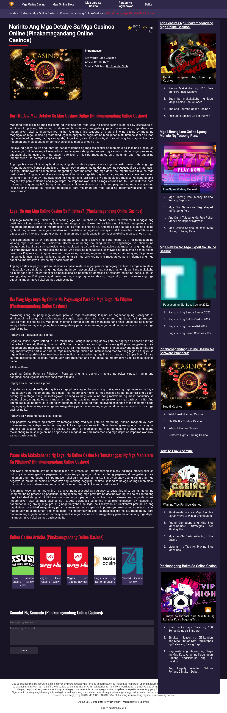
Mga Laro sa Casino (93, 4)
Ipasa (24, 650)
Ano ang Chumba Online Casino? (189, 109)
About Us (83, 701)
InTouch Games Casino (183, 428)
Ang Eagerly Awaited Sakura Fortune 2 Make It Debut (190, 670)
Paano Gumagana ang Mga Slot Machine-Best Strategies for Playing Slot (190, 526)
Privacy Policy (113, 701)
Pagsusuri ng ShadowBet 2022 (187, 326)
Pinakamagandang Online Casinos (81, 13)
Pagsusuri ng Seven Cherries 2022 (189, 333)
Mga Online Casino (33, 4)
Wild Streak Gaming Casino (185, 414)
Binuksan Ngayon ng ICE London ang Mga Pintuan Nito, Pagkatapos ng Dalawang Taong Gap (190, 641)
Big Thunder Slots (117, 66)
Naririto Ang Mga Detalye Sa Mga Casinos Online (137, 13)
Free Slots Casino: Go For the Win (189, 116)
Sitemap (144, 701)
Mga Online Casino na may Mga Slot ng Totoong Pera (190, 229)
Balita (148, 4)
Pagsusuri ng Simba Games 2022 (189, 312)
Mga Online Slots (63, 4)
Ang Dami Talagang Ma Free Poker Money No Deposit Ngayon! (190, 219)
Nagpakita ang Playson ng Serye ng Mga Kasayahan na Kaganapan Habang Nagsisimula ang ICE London (190, 656)
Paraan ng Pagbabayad (125, 4)
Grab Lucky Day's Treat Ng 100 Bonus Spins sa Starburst (190, 629)
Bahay (25, 13)
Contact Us (97, 701)
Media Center (130, 701)
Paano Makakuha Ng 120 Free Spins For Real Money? (190, 90)
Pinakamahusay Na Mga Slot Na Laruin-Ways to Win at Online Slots (190, 514)
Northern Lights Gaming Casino (188, 435)
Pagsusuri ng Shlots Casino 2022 (189, 319)
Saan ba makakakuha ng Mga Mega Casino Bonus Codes (190, 100)
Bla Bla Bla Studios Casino (185, 421)
